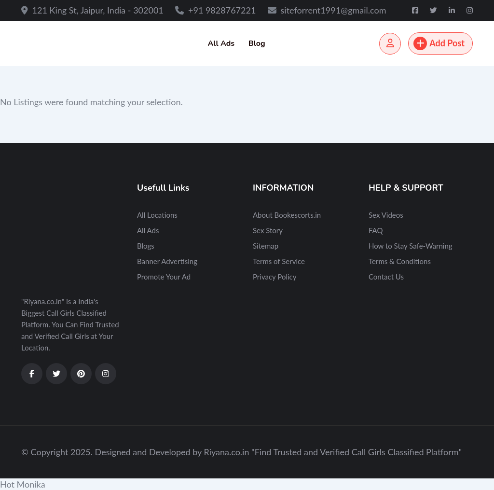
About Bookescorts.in (287, 214)
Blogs (145, 245)
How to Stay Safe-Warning (411, 245)
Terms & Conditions (400, 261)
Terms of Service (279, 261)
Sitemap (265, 245)
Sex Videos (386, 214)
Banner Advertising (167, 261)
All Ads (220, 43)
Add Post (439, 43)
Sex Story (268, 230)
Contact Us (386, 276)
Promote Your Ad (164, 276)
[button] (247, 484)
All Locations (157, 214)
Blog (256, 43)
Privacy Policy (274, 276)
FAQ (376, 230)
